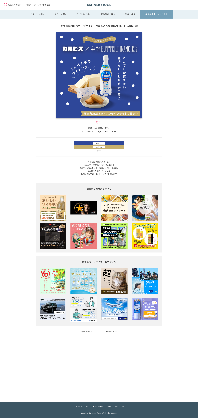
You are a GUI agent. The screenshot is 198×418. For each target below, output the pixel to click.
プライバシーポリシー (115, 406)
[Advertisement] (174, 5)
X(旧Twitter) (103, 131)
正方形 (114, 131)
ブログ (28, 5)
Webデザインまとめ (42, 5)
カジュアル (90, 131)
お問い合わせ (98, 406)
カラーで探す (61, 14)
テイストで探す (84, 14)
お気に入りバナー (15, 5)
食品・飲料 (103, 127)
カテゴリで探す (37, 14)
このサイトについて (82, 406)
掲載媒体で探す (108, 14)
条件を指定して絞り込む (156, 14)
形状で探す (130, 14)
